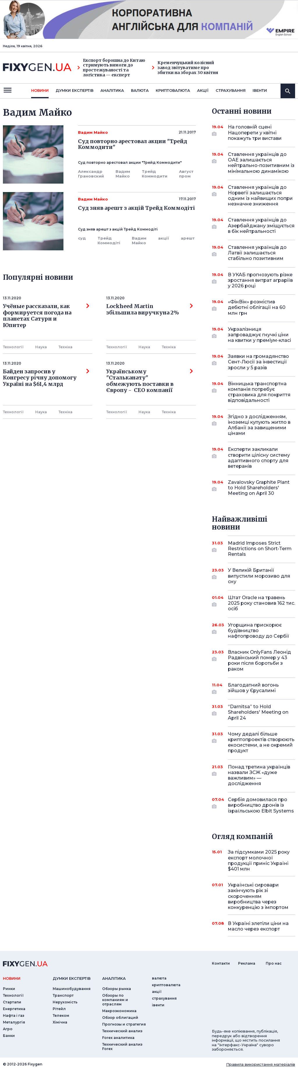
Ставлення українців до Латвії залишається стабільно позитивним (257, 253)
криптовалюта (173, 90)
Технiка (65, 347)
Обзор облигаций (120, 1017)
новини (40, 90)
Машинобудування (72, 988)
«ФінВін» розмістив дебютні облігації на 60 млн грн (256, 307)
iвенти (260, 90)
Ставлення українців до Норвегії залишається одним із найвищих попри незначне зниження (260, 195)
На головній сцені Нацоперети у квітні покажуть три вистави (255, 132)
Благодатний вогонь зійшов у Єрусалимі (253, 688)
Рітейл (59, 1009)
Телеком (61, 1015)
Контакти (221, 963)
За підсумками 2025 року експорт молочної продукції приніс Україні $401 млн (259, 860)
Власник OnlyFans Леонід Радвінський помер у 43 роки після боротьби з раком (259, 660)
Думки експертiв (74, 90)
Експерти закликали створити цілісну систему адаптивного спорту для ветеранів (259, 457)
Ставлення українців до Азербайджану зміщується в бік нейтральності (261, 225)
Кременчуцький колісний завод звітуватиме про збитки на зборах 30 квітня (185, 67)
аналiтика (114, 978)
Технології (13, 347)
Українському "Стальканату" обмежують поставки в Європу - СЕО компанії (149, 381)
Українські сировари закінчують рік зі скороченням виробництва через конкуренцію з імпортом (258, 896)
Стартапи (12, 1002)
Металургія (14, 1022)
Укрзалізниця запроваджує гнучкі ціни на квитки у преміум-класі (259, 334)
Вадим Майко (123, 173)
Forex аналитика (118, 1037)
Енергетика (14, 1009)
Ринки (9, 988)
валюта (140, 90)
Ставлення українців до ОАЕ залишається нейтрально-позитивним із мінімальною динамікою (261, 163)
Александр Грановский (91, 173)
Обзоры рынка (116, 988)
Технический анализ (122, 1031)
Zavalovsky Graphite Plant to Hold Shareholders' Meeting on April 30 (259, 487)
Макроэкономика (119, 1011)
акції (203, 90)
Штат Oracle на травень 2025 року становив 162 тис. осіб (261, 603)
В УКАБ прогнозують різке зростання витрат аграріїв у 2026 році (260, 280)
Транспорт (63, 995)
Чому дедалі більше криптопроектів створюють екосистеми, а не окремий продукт (261, 742)
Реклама (246, 963)
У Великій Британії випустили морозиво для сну (259, 575)
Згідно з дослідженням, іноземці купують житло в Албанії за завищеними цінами (259, 425)
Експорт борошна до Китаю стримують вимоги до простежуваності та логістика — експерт (111, 68)
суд (82, 238)
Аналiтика (112, 90)
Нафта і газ (13, 1015)
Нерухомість (65, 1002)
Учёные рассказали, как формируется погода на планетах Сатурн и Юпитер (46, 315)
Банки (9, 1035)
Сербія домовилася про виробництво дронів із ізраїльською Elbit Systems (261, 805)
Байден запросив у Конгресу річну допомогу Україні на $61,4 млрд (46, 377)
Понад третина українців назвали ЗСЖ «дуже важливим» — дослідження (259, 775)
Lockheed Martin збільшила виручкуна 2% (149, 309)
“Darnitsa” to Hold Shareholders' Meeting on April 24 (258, 712)
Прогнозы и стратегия (124, 1024)
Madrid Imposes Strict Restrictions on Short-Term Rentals (260, 548)
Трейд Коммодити (154, 173)
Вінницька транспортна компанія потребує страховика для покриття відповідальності (259, 392)
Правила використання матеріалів (260, 1064)
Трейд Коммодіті (108, 240)
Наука (41, 347)
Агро (8, 1029)
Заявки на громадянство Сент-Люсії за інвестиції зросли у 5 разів (258, 362)
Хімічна (60, 1022)
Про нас (274, 963)
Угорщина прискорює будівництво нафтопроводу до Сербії (258, 630)
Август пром (186, 173)
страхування (231, 90)
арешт (188, 238)
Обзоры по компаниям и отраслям (115, 999)
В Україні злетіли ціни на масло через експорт (258, 926)
